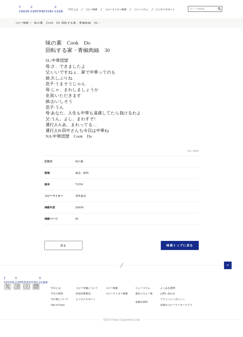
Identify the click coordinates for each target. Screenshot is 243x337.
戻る (63, 245)
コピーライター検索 (115, 9)
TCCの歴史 (57, 293)
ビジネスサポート (165, 9)
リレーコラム (141, 9)
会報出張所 (141, 301)
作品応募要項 (83, 293)
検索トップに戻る (179, 245)
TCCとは (73, 9)
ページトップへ (228, 265)
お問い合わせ (167, 293)
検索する (219, 9)
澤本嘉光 (80, 195)
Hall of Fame (58, 304)
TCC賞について (59, 299)
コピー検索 (91, 9)
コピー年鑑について (87, 288)
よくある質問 (167, 288)
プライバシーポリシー (172, 299)
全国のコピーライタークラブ (176, 304)
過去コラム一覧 (144, 293)
